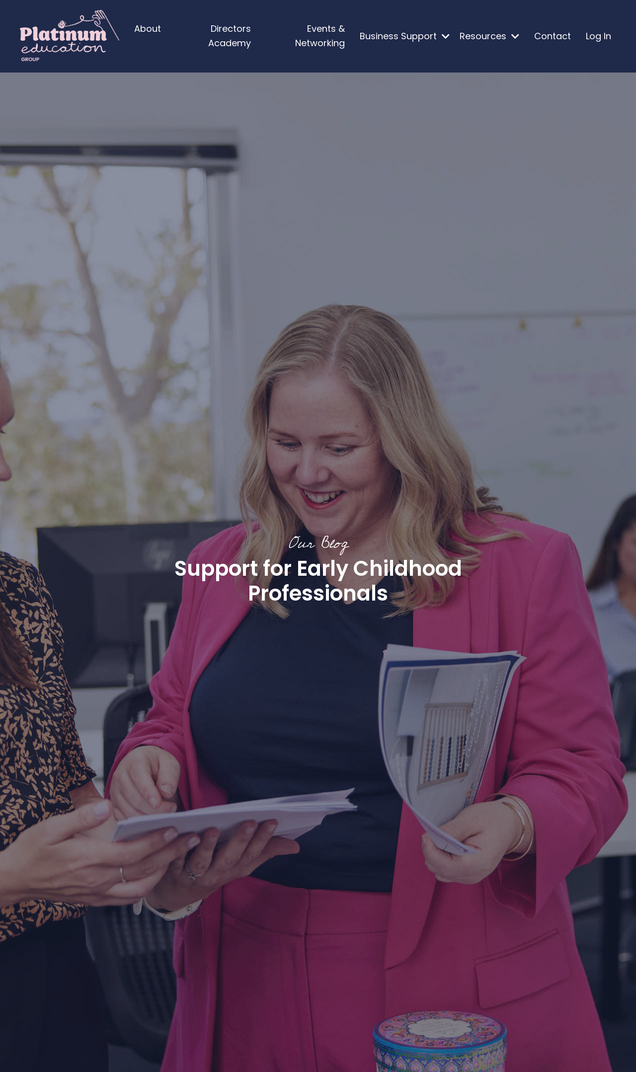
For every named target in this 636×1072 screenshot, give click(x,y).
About (147, 28)
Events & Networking (320, 35)
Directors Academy (229, 35)
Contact (552, 36)
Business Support (405, 36)
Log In (598, 36)
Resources (489, 36)
